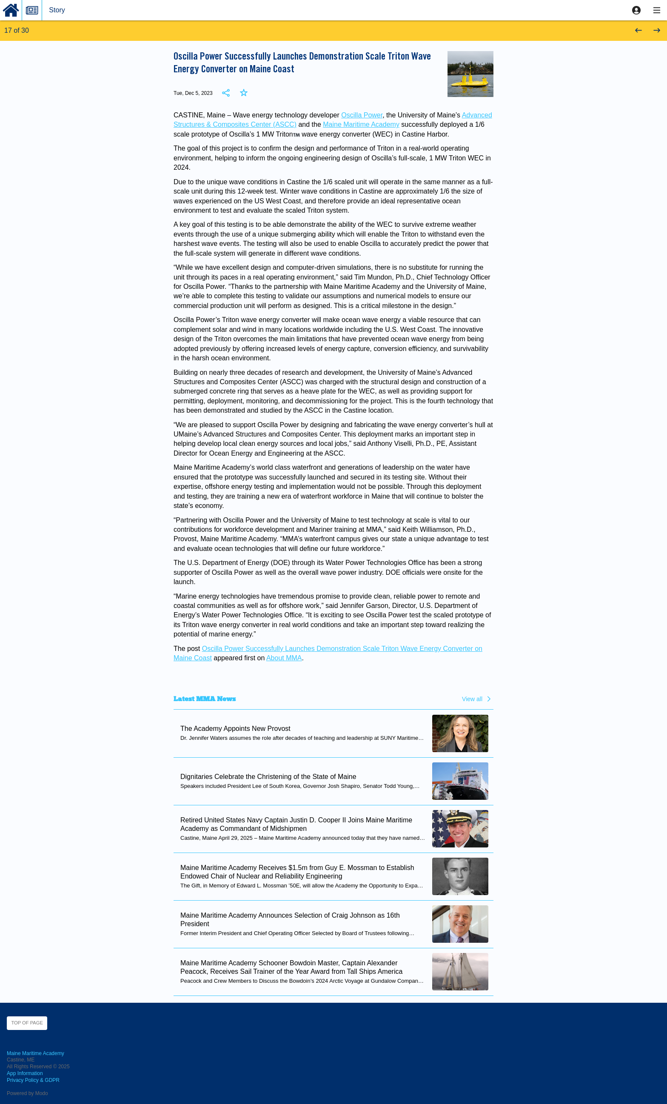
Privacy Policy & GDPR (33, 1080)
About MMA (284, 658)
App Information (25, 1073)
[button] (636, 10)
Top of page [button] (27, 1022)
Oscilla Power (361, 115)
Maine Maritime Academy (361, 124)
